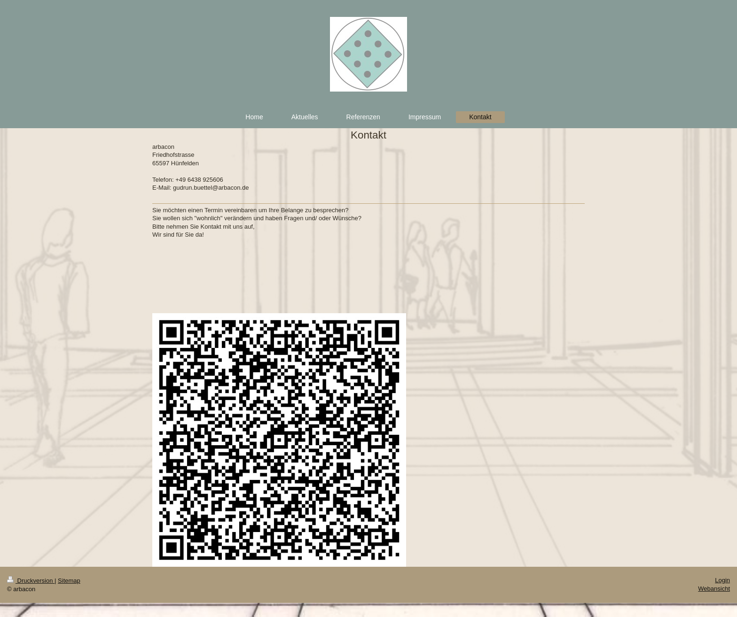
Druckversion (31, 580)
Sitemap (69, 580)
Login (722, 580)
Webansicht (714, 588)
